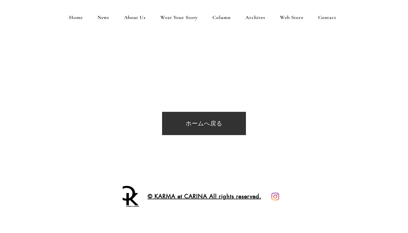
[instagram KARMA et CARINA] (275, 196)
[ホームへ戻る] (204, 123)
